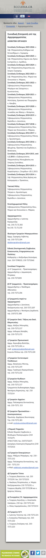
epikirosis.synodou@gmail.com (26, 467)
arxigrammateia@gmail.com (23, 349)
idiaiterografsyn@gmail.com (18, 242)
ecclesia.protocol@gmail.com (25, 423)
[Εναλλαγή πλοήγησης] (16, 16)
